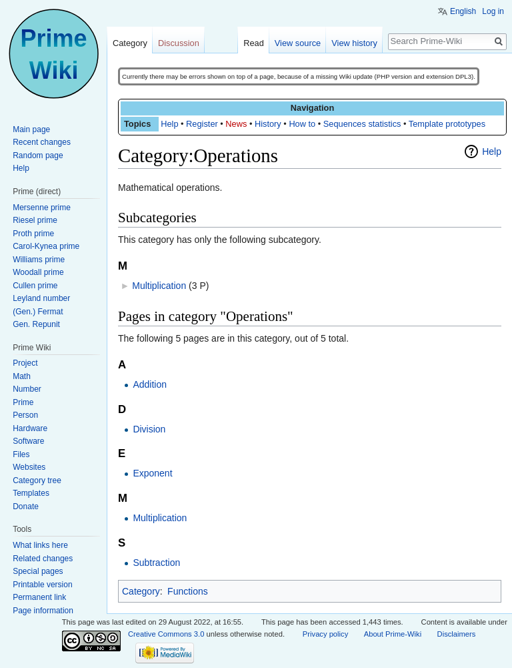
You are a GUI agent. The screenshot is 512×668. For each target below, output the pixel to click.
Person (25, 415)
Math (22, 376)
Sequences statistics (362, 124)
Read (253, 43)
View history (354, 43)
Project (25, 363)
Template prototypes (447, 124)
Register (202, 124)
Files (21, 454)
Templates (31, 493)
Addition (150, 384)
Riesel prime (35, 220)
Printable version (42, 584)
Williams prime (39, 259)
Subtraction (156, 562)
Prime (23, 402)
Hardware (30, 428)
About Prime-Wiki (392, 634)
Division (149, 429)
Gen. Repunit (36, 324)
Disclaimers (456, 634)
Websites (29, 467)
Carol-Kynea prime (46, 246)
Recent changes (42, 142)
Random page (38, 155)
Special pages (38, 571)
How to (302, 124)
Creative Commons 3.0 (166, 634)
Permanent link (39, 597)
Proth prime (33, 233)
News (236, 124)
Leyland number (41, 298)
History (268, 124)
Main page (31, 129)
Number (27, 389)
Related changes (43, 558)
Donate (26, 506)
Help (169, 124)
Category (141, 591)
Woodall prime (38, 272)
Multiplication (159, 285)
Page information (43, 610)
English (463, 11)
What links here (40, 545)
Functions (187, 591)
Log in (493, 11)
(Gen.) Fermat (38, 311)
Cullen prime (35, 285)
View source (298, 43)
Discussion (178, 43)
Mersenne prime (42, 207)
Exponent (152, 473)
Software (28, 441)
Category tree (37, 480)
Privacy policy (325, 634)
